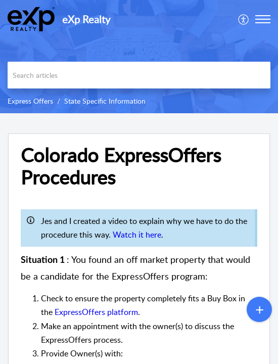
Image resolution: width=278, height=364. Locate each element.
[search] (139, 75)
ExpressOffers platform (96, 311)
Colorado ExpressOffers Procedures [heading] (121, 166)
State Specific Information (105, 101)
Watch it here (137, 234)
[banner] (139, 56)
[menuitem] (244, 19)
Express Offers (30, 101)
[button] (244, 19)
